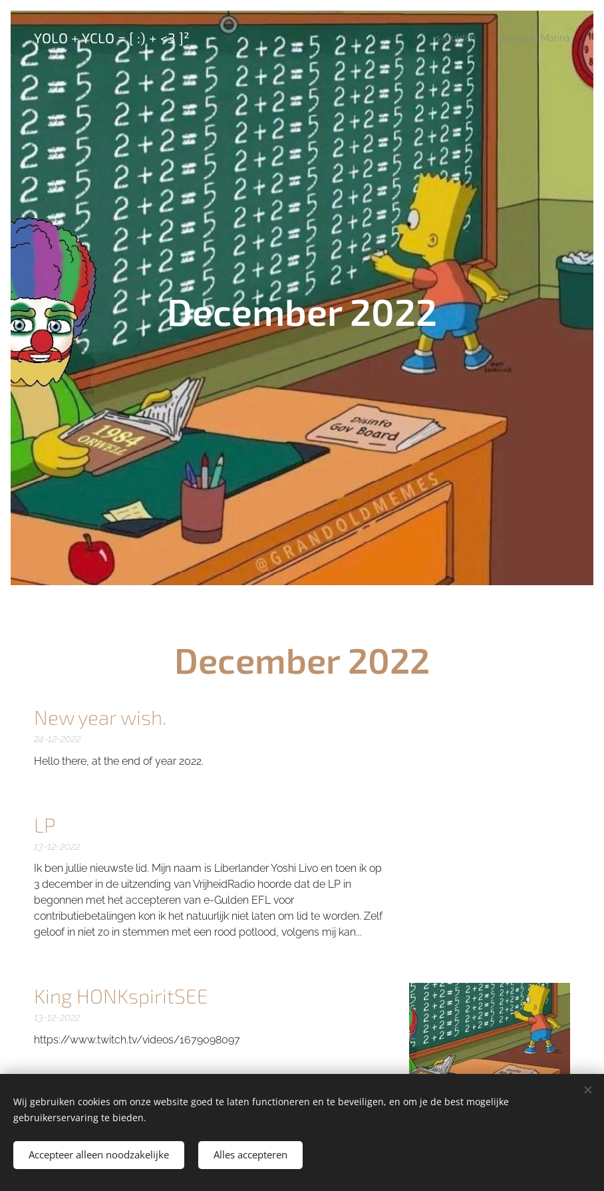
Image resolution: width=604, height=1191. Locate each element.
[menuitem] (448, 38)
